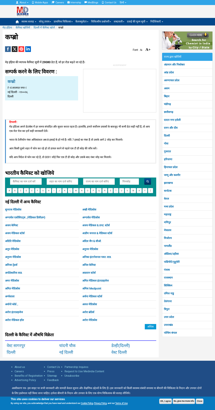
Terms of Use (121, 403)
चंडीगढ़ (167, 104)
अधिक (150, 326)
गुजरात (167, 151)
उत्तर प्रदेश (169, 317)
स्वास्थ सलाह (29, 21)
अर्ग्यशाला (9, 296)
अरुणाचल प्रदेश (171, 80)
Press (50, 371)
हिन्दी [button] (123, 2)
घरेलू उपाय (45, 21)
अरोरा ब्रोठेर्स (88, 312)
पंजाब (167, 269)
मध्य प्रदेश (169, 206)
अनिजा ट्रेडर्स (11, 265)
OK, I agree (165, 401)
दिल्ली (11, 352)
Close (199, 401)
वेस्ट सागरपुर (16, 345)
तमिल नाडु (169, 293)
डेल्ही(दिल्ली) (120, 345)
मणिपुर (167, 222)
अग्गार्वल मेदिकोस (91, 217)
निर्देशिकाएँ (156, 21)
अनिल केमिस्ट (89, 265)
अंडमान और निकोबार (174, 64)
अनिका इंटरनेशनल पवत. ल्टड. (96, 257)
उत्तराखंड (168, 325)
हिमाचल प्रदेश (171, 167)
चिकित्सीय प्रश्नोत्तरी (101, 21)
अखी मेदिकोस (89, 209)
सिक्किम (168, 285)
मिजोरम (168, 238)
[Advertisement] (120, 90)
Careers (57, 2)
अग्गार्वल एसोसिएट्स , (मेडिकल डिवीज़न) (25, 217)
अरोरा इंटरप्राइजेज (14, 312)
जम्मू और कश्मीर (172, 175)
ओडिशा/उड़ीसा (171, 253)
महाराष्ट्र (167, 214)
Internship (74, 2)
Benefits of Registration (29, 375)
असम (166, 88)
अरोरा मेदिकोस (89, 320)
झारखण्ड (168, 183)
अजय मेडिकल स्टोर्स (15, 233)
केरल (166, 198)
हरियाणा (168, 159)
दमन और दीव (171, 127)
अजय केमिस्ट (11, 225)
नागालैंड (168, 246)
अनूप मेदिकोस (12, 249)
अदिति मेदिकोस (12, 241)
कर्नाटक (167, 190)
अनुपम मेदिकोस (90, 249)
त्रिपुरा (166, 309)
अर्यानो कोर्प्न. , (11, 304)
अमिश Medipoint (91, 288)
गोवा (166, 143)
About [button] (22, 2)
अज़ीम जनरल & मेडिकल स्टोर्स (97, 233)
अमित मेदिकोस (12, 288)
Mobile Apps (40, 2)
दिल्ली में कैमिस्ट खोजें (44, 27)
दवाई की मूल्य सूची (137, 21)
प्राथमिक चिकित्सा (63, 21)
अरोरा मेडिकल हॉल (14, 320)
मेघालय (167, 230)
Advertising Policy (25, 380)
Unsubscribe (71, 375)
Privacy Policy (100, 403)
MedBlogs (91, 2)
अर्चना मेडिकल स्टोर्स (92, 296)
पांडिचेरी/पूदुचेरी (172, 261)
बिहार (166, 96)
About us (20, 367)
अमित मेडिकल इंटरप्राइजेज (95, 280)
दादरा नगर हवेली (172, 120)
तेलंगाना (168, 301)
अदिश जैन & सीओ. (91, 241)
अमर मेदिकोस (12, 280)
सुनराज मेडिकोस (13, 209)
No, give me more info (184, 401)
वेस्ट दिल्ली (119, 352)
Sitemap (52, 375)
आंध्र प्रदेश (169, 72)
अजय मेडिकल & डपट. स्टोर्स (96, 225)
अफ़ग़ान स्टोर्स (89, 272)
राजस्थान (168, 277)
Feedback (53, 380)
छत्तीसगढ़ (168, 112)
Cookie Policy (87, 403)
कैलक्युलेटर (81, 21)
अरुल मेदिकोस (89, 304)
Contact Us (109, 2)
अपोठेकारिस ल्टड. (13, 272)
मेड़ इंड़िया (7, 27)
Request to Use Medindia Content (84, 371)
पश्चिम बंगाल (170, 332)
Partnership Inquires (76, 367)
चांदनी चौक (67, 345)
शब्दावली (119, 21)
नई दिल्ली (66, 352)
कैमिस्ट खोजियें (23, 27)
